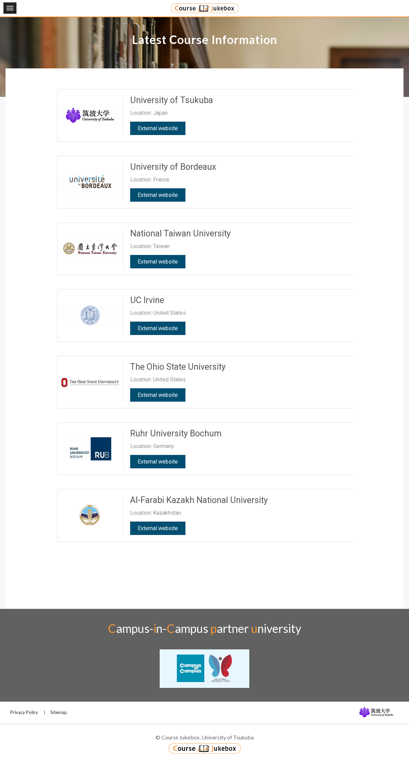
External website (158, 128)
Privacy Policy (24, 712)
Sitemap (58, 712)
